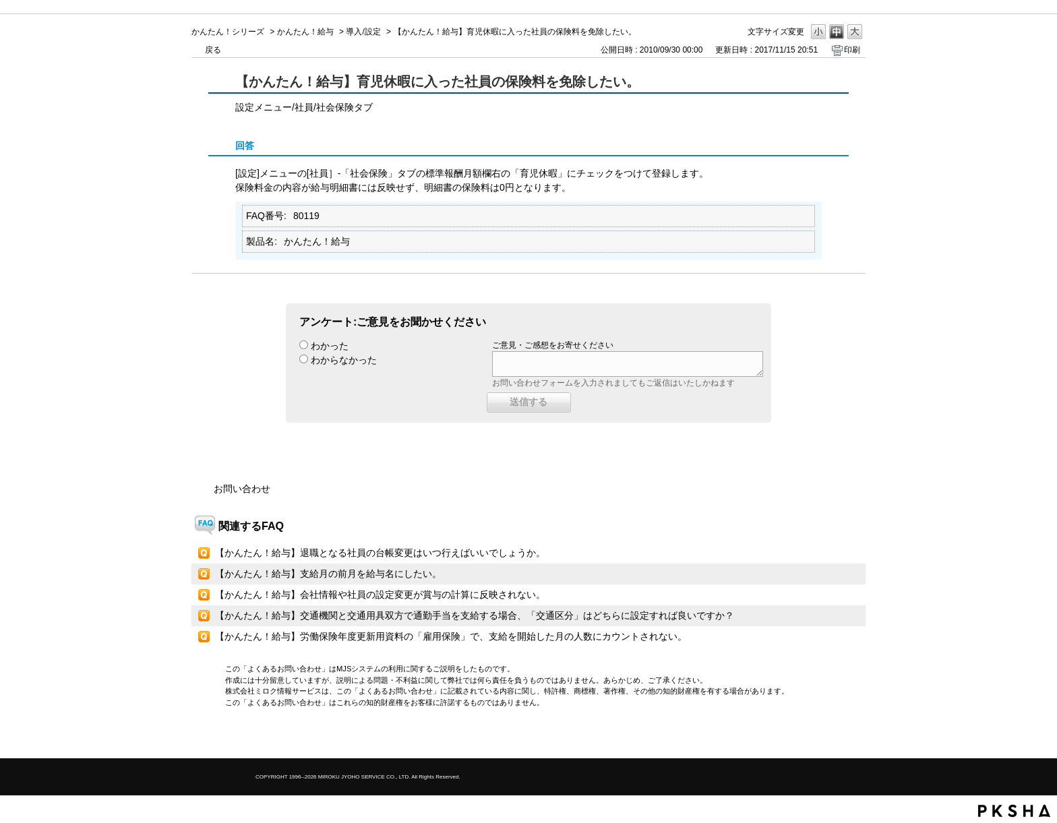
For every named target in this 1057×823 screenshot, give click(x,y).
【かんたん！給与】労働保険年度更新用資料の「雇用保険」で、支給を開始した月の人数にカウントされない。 (451, 636)
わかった (330, 345)
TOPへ (832, 736)
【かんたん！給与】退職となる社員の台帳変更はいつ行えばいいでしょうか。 (380, 552)
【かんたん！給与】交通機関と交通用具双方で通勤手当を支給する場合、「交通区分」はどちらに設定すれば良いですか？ (474, 615)
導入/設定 (363, 31)
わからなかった (344, 360)
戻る (213, 50)
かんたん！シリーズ (227, 31)
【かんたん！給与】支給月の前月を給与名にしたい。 (328, 573)
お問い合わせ (242, 488)
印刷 (852, 50)
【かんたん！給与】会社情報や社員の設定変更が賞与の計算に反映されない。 (380, 594)
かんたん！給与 (305, 31)
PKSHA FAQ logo (1014, 811)
